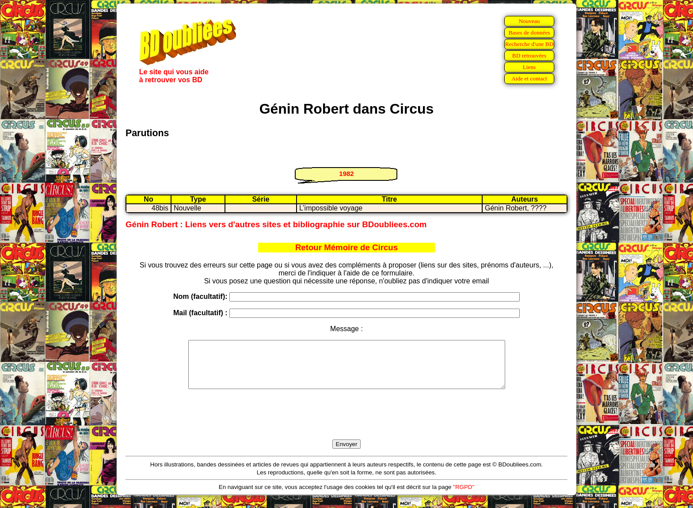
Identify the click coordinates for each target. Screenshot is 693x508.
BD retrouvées (529, 55)
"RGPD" (463, 496)
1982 (346, 173)
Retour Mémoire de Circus (346, 247)
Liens (529, 67)
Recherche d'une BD (529, 44)
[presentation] (346, 424)
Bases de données (529, 32)
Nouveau (529, 21)
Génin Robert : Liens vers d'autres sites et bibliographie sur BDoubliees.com (276, 224)
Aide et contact (529, 78)
